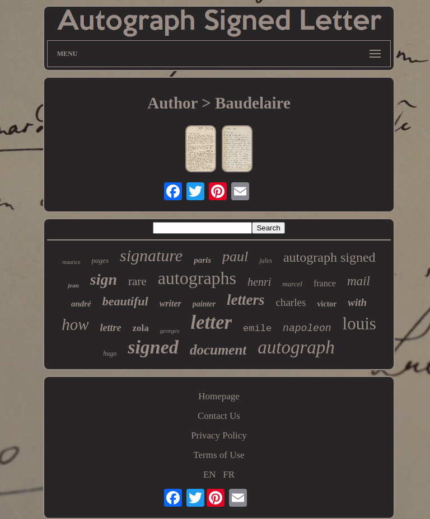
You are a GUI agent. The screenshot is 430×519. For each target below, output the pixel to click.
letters (246, 299)
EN (209, 474)
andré (81, 303)
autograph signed (329, 257)
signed (153, 347)
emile (257, 328)
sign (103, 279)
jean (73, 285)
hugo (109, 353)
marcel (292, 284)
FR (229, 474)
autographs (197, 278)
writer (170, 303)
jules (265, 261)
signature (151, 255)
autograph (296, 347)
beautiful (125, 301)
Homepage (219, 396)
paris (202, 260)
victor (326, 304)
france (325, 283)
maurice (71, 262)
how (75, 324)
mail (358, 281)
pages (100, 260)
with (357, 302)
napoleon (307, 328)
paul (235, 256)
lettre (110, 327)
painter (204, 304)
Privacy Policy (219, 435)
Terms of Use (218, 455)
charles (290, 302)
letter (211, 322)
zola (141, 328)
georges (169, 330)
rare (137, 281)
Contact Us (219, 416)
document (218, 349)
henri (259, 282)
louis (359, 323)
